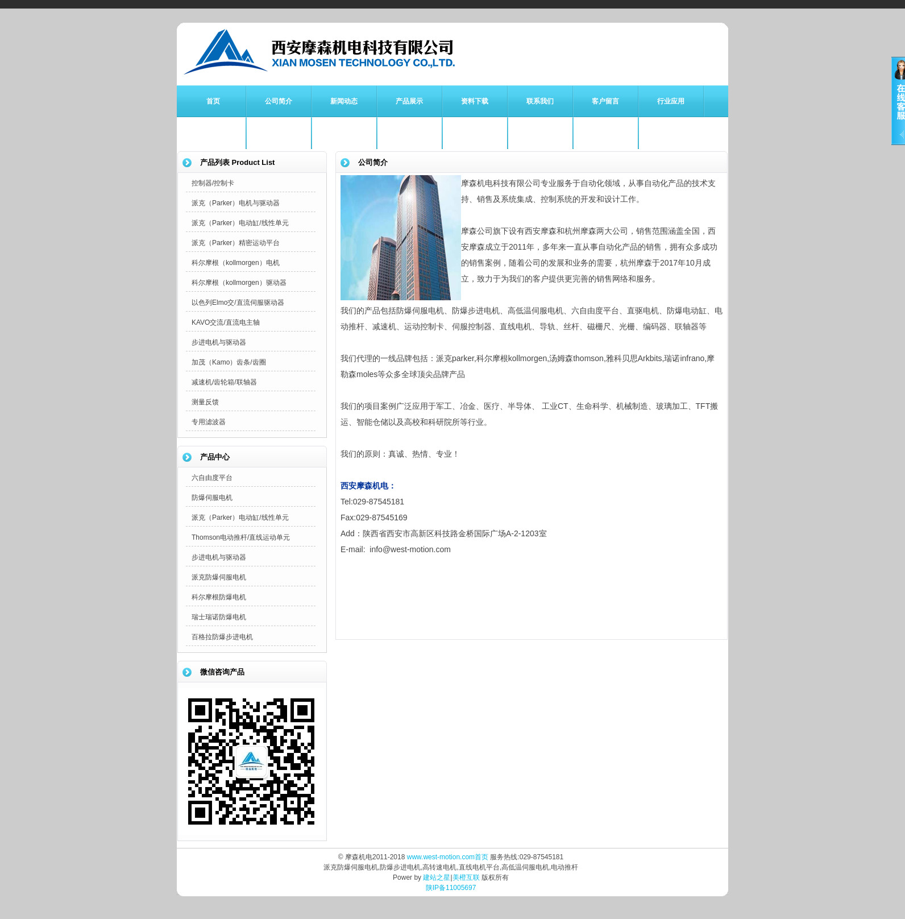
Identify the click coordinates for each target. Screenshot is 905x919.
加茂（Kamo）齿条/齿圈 (229, 362)
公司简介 (278, 101)
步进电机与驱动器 (219, 342)
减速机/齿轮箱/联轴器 (224, 382)
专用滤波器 (209, 422)
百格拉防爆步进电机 (222, 637)
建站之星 (436, 877)
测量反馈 (205, 402)
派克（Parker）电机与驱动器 (236, 203)
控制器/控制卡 (213, 183)
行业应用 (670, 101)
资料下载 (474, 101)
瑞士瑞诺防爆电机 (219, 617)
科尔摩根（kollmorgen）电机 (236, 263)
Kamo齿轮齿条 (540, 133)
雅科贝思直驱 (474, 133)
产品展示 (409, 101)
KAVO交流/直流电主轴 (226, 322)
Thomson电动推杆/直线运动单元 (241, 537)
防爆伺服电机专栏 (213, 133)
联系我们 (540, 101)
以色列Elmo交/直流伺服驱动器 (238, 303)
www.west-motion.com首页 (447, 857)
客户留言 (605, 101)
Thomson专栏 (409, 133)
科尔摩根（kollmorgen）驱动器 (239, 283)
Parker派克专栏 (278, 133)
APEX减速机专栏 (605, 133)
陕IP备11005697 (451, 888)
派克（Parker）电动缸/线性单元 (240, 223)
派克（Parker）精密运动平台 (236, 243)
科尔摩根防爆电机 (219, 597)
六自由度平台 (212, 478)
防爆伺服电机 (212, 498)
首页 (213, 101)
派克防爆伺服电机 (219, 577)
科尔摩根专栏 (343, 133)
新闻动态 (344, 101)
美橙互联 (466, 877)
